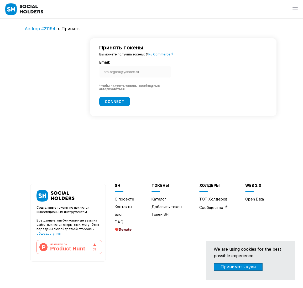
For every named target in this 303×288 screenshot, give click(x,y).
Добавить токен (167, 206)
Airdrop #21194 (40, 29)
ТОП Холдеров (213, 199)
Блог (119, 214)
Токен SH (160, 214)
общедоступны (48, 233)
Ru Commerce (161, 54)
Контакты (123, 206)
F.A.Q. (119, 222)
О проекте (124, 199)
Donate (125, 230)
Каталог (159, 199)
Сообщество (211, 207)
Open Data (254, 199)
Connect (114, 101)
